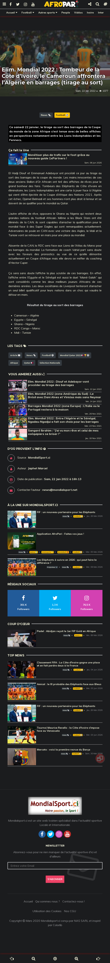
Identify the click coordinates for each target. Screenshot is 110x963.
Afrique (14, 362)
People (65, 12)
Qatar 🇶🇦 (29, 362)
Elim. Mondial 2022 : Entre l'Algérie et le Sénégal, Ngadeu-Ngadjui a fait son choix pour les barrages (63, 419)
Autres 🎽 (33, 552)
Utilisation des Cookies (46, 911)
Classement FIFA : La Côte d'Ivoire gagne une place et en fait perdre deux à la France (68, 664)
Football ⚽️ (62, 115)
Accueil (10, 12)
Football (26, 12)
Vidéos (78, 12)
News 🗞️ (46, 115)
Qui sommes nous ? (47, 901)
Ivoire (90, 12)
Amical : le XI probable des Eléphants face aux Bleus (69, 684)
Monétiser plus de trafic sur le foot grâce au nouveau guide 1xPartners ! (58, 156)
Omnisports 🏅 (47, 552)
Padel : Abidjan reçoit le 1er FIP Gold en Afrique (66, 631)
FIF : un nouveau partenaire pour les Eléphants (66, 512)
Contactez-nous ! (73, 901)
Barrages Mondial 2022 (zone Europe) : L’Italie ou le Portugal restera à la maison (64, 407)
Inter (101, 12)
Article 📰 (15, 355)
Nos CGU (70, 911)
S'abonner (55, 879)
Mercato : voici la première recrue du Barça (63, 749)
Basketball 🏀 (63, 552)
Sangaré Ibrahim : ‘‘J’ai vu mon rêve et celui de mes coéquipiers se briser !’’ (63, 432)
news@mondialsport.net (59, 490)
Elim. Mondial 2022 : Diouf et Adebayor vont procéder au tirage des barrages (58, 383)
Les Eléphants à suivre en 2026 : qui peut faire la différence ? (67, 561)
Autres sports (46, 12)
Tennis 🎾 (78, 635)
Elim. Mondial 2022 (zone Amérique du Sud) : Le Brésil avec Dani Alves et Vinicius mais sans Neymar (64, 395)
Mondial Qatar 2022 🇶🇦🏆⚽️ (74, 355)
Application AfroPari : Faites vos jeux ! (60, 533)
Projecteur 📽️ (52, 567)
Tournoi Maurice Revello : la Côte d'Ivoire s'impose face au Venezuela (68, 729)
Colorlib (57, 925)
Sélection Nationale (50, 362)
